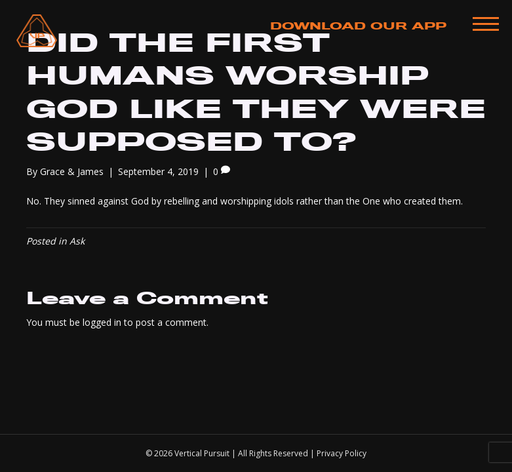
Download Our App (358, 26)
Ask (77, 241)
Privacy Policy (341, 453)
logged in (102, 322)
